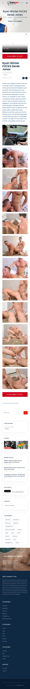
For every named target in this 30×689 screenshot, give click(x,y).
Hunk (18, 533)
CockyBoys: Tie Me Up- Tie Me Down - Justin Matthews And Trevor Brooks (15, 475)
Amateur (7, 519)
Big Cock (8, 523)
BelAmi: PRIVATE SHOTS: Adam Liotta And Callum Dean (14, 468)
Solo (14, 539)
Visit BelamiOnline (10, 562)
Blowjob (16, 523)
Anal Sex (7, 539)
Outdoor (14, 536)
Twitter (4, 671)
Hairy (12, 533)
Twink (17, 542)
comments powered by (10, 403)
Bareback (16, 519)
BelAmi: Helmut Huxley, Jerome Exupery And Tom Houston (13, 461)
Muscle (7, 536)
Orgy (6, 533)
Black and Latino (10, 529)
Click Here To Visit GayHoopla (15, 57)
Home (4, 17)
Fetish (19, 529)
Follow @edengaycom (18, 492)
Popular (10, 17)
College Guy (9, 526)
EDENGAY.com (20, 685)
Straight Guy (9, 542)
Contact (4, 668)
